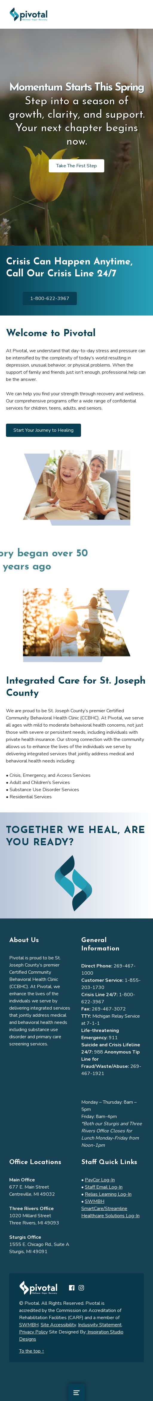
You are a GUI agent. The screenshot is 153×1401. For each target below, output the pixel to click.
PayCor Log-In (100, 1180)
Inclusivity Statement (100, 1325)
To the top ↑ (31, 1351)
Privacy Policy (33, 1332)
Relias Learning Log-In (108, 1194)
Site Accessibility (58, 1325)
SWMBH (29, 1325)
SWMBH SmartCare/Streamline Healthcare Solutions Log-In (110, 1208)
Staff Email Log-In (104, 1187)
